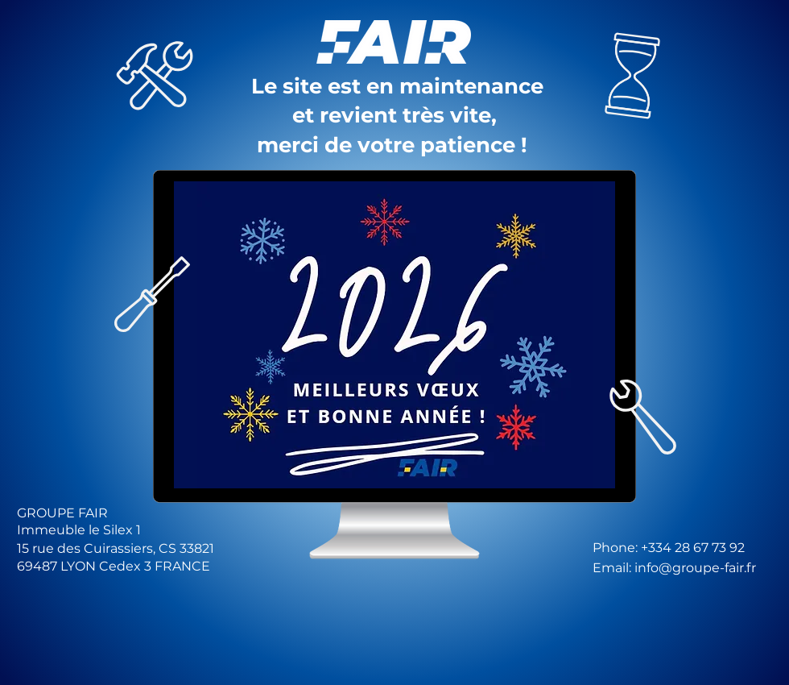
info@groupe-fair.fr (695, 567)
